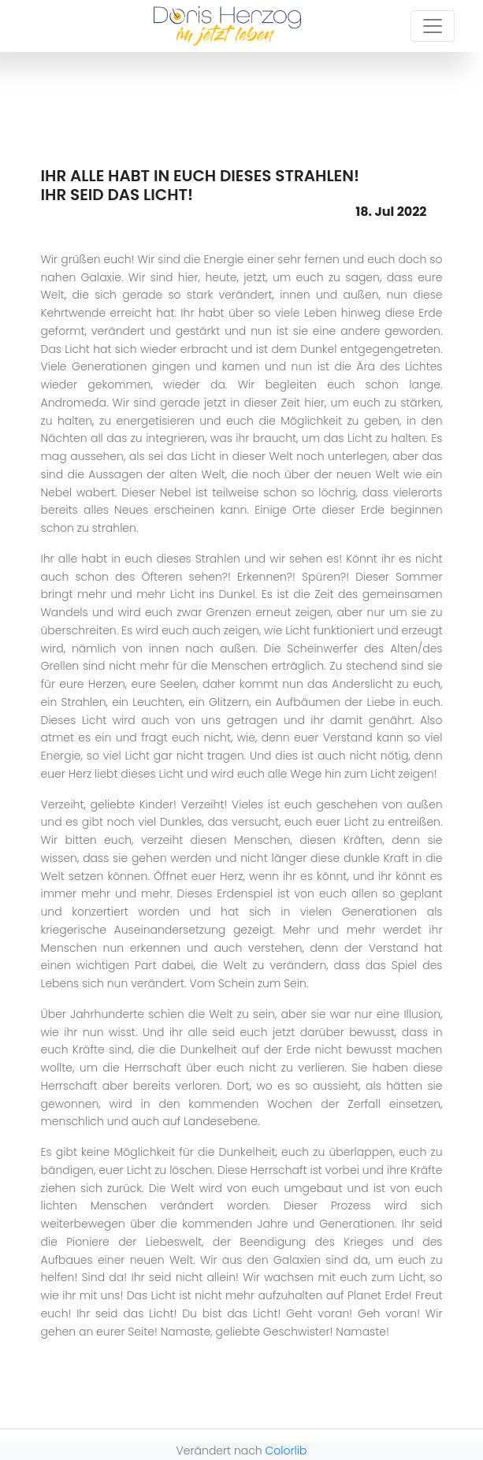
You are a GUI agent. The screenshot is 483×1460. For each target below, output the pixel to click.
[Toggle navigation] (433, 26)
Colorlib (286, 1450)
